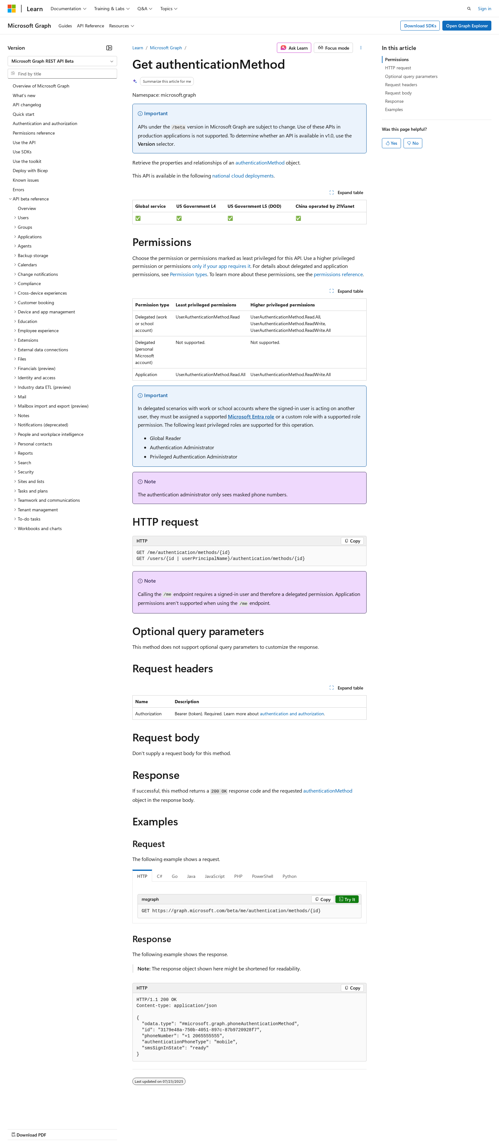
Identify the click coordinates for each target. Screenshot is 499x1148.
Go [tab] (175, 876)
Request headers (401, 84)
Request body (398, 93)
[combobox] (62, 61)
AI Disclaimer (20, 1129)
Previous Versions (58, 1129)
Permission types (188, 274)
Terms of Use (232, 1129)
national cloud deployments (243, 175)
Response (394, 101)
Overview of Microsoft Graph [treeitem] (41, 86)
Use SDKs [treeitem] (22, 152)
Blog (86, 1129)
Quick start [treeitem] (23, 114)
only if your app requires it (221, 265)
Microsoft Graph (166, 48)
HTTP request (398, 68)
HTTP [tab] (142, 876)
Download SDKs (420, 26)
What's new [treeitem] (24, 95)
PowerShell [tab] (262, 876)
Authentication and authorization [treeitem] (45, 123)
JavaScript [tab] (215, 876)
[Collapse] (109, 47)
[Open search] (469, 8)
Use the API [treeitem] (24, 142)
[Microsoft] (12, 8)
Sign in (484, 8)
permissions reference (338, 274)
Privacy (139, 1129)
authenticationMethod (260, 162)
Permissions (397, 59)
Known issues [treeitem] (26, 180)
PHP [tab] (238, 876)
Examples (394, 109)
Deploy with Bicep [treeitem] (30, 170)
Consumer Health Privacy (182, 1129)
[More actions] (361, 48)
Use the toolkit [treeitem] (27, 161)
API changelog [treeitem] (27, 105)
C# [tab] (159, 876)
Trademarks (264, 1129)
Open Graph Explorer (467, 26)
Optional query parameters (411, 76)
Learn (137, 48)
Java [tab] (191, 876)
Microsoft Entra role (251, 416)
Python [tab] (290, 876)
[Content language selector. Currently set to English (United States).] (37, 1113)
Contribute (113, 1129)
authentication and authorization (292, 713)
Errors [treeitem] (18, 189)
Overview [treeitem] (27, 208)
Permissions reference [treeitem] (34, 133)
